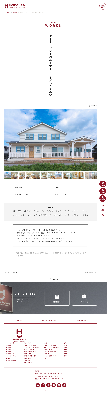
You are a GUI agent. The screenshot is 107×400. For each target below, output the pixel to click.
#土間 (67, 215)
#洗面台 (85, 215)
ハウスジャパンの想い (30, 345)
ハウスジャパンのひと (50, 345)
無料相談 (102, 198)
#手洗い (75, 215)
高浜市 (65, 343)
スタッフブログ (48, 349)
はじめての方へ (28, 343)
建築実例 (15, 12)
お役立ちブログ (28, 362)
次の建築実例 (12, 272)
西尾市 (65, 351)
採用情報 (46, 354)
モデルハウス (10, 349)
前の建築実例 (88, 272)
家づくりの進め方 (29, 349)
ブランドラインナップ (12, 356)
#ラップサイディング (42, 215)
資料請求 (102, 183)
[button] (5, 140)
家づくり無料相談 (11, 360)
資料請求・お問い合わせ (31, 356)
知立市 (65, 354)
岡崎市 (65, 356)
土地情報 (8, 345)
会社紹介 (19, 321)
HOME (8, 12)
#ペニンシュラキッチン (22, 215)
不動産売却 (27, 360)
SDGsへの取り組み (81, 321)
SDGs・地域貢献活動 (50, 351)
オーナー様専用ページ (50, 356)
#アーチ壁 (17, 211)
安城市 (65, 349)
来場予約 (102, 190)
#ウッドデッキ (47, 211)
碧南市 (65, 347)
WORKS (55, 279)
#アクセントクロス (31, 211)
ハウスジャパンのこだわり (31, 347)
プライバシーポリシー (50, 358)
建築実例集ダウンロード (31, 358)
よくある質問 (27, 354)
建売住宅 (8, 347)
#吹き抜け (58, 215)
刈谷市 (65, 345)
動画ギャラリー (10, 358)
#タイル (75, 211)
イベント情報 (10, 343)
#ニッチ (85, 211)
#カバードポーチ (62, 211)
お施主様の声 (10, 354)
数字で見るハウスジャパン (50, 321)
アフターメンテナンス (30, 351)
